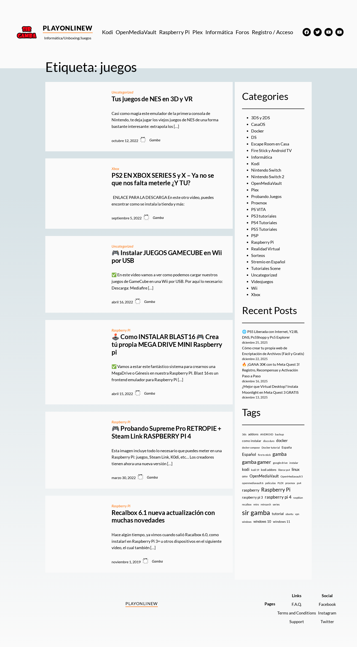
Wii (254, 288)
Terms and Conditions (296, 612)
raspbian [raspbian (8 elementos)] (298, 497)
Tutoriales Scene (265, 268)
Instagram (327, 612)
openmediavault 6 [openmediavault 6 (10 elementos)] (252, 483)
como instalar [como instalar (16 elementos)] (251, 441)
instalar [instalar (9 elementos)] (293, 462)
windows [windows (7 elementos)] (247, 521)
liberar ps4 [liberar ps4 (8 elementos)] (284, 469)
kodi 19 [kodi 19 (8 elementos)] (255, 469)
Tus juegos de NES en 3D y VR (152, 99)
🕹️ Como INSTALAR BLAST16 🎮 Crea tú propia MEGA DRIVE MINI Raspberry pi (167, 344)
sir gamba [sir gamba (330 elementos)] (256, 512)
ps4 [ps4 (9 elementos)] (299, 483)
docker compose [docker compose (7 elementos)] (251, 447)
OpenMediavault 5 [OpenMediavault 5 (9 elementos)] (291, 476)
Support (296, 621)
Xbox (115, 168)
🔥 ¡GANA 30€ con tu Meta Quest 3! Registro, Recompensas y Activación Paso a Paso (271, 370)
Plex (255, 189)
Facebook (327, 604)
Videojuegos (262, 281)
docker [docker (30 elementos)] (282, 440)
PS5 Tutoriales (264, 229)
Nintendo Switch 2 (267, 176)
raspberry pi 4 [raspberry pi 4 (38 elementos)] (278, 497)
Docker (257, 130)
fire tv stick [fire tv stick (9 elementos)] (264, 455)
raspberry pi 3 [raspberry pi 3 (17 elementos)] (252, 497)
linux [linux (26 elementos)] (296, 469)
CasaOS (258, 124)
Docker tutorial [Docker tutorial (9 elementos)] (271, 447)
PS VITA (258, 209)
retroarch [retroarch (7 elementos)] (266, 504)
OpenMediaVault (266, 183)
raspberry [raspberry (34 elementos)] (250, 489)
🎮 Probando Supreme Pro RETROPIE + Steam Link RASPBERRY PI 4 (166, 432)
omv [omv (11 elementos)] (245, 476)
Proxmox (259, 202)
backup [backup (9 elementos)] (279, 434)
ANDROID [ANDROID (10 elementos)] (266, 434)
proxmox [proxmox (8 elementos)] (290, 483)
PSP (254, 235)
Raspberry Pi (121, 330)
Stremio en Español (268, 261)
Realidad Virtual (265, 248)
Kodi (255, 163)
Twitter (327, 621)
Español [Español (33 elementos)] (249, 454)
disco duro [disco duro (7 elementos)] (268, 440)
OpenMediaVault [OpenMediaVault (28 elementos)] (264, 476)
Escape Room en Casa (270, 143)
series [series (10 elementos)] (276, 504)
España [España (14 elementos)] (287, 447)
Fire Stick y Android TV (271, 150)
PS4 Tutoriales (264, 222)
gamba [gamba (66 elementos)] (280, 454)
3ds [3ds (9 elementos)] (244, 434)
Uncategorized (122, 92)
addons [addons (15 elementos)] (253, 434)
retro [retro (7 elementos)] (256, 504)
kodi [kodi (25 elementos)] (245, 469)
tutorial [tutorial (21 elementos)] (278, 513)
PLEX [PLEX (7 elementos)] (280, 483)
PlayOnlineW (68, 28)
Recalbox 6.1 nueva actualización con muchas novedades (163, 516)
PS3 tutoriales (263, 215)
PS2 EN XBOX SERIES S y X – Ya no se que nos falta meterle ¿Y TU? (163, 179)
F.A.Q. (297, 604)
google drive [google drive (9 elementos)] (280, 462)
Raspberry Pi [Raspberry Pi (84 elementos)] (276, 490)
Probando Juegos (266, 196)
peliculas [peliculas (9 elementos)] (270, 483)
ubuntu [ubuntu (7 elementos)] (289, 514)
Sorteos (258, 255)
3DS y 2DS (260, 117)
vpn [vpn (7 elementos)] (297, 514)
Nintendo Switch (266, 170)
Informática (261, 157)
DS (254, 137)
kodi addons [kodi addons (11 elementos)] (268, 470)
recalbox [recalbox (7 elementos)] (247, 504)
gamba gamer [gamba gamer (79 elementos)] (256, 462)
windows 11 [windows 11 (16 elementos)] (281, 521)
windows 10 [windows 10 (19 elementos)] (262, 521)
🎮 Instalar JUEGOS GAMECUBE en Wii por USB (167, 256)
